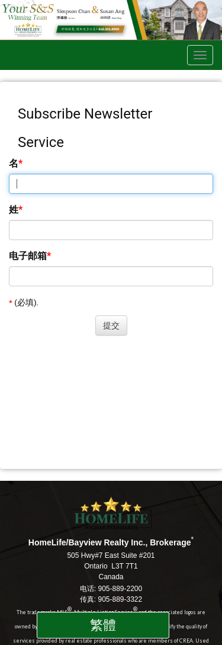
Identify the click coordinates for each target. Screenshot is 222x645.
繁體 (103, 625)
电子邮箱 (28, 255)
